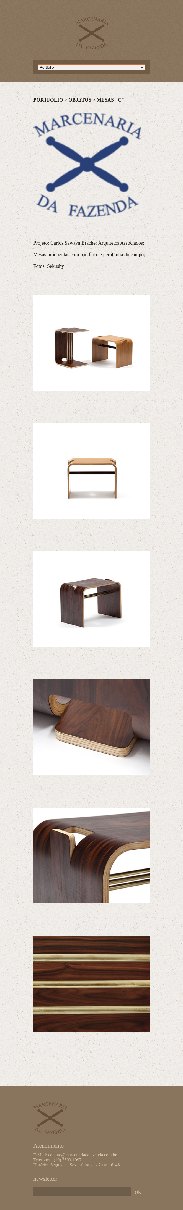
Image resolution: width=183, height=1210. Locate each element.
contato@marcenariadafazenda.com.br (82, 1155)
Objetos (79, 100)
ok (138, 1191)
